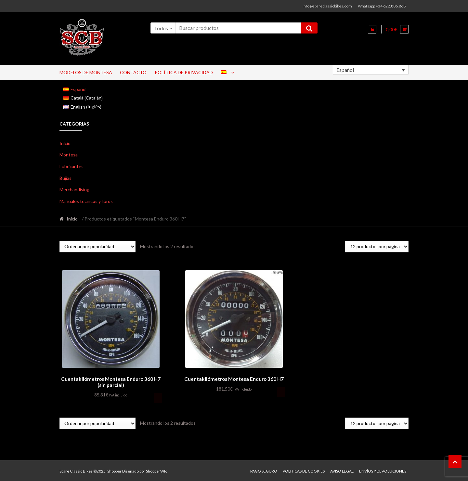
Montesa (68, 154)
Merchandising (74, 189)
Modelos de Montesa (85, 72)
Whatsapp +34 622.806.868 (382, 6)
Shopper (114, 470)
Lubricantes (71, 166)
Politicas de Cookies (304, 470)
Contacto (133, 72)
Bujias (65, 178)
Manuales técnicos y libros (86, 201)
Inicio (65, 143)
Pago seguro (263, 470)
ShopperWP (156, 470)
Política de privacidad (184, 72)
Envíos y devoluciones (382, 470)
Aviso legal (342, 470)
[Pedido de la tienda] (97, 246)
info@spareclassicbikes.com (327, 6)
